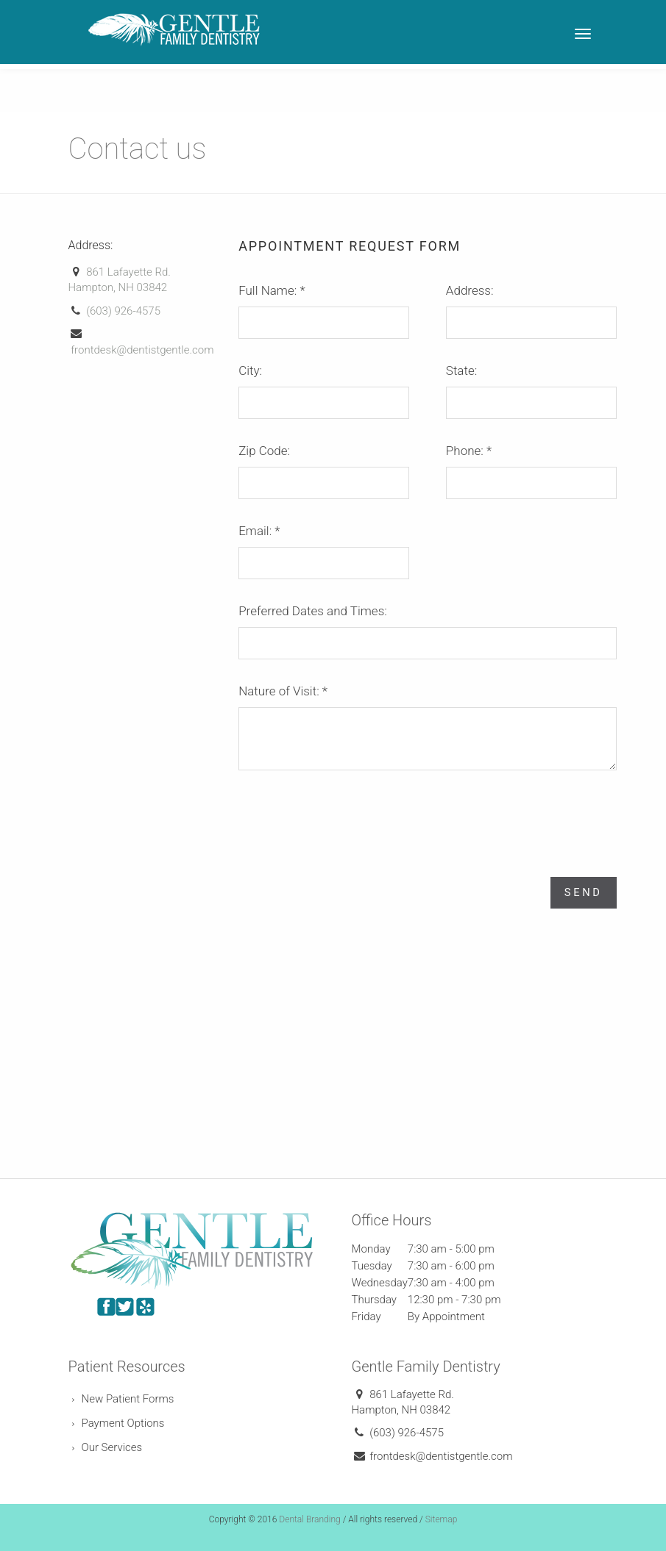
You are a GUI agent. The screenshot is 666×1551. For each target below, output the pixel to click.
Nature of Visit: (282, 691)
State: (461, 370)
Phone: (469, 450)
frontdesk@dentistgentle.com (142, 350)
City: (250, 370)
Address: (470, 290)
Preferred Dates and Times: (312, 610)
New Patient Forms (128, 1398)
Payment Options (123, 1422)
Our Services (112, 1446)
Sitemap (441, 1519)
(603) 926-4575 (123, 311)
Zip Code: (264, 450)
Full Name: (271, 290)
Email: (259, 530)
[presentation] (350, 815)
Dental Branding (309, 1519)
